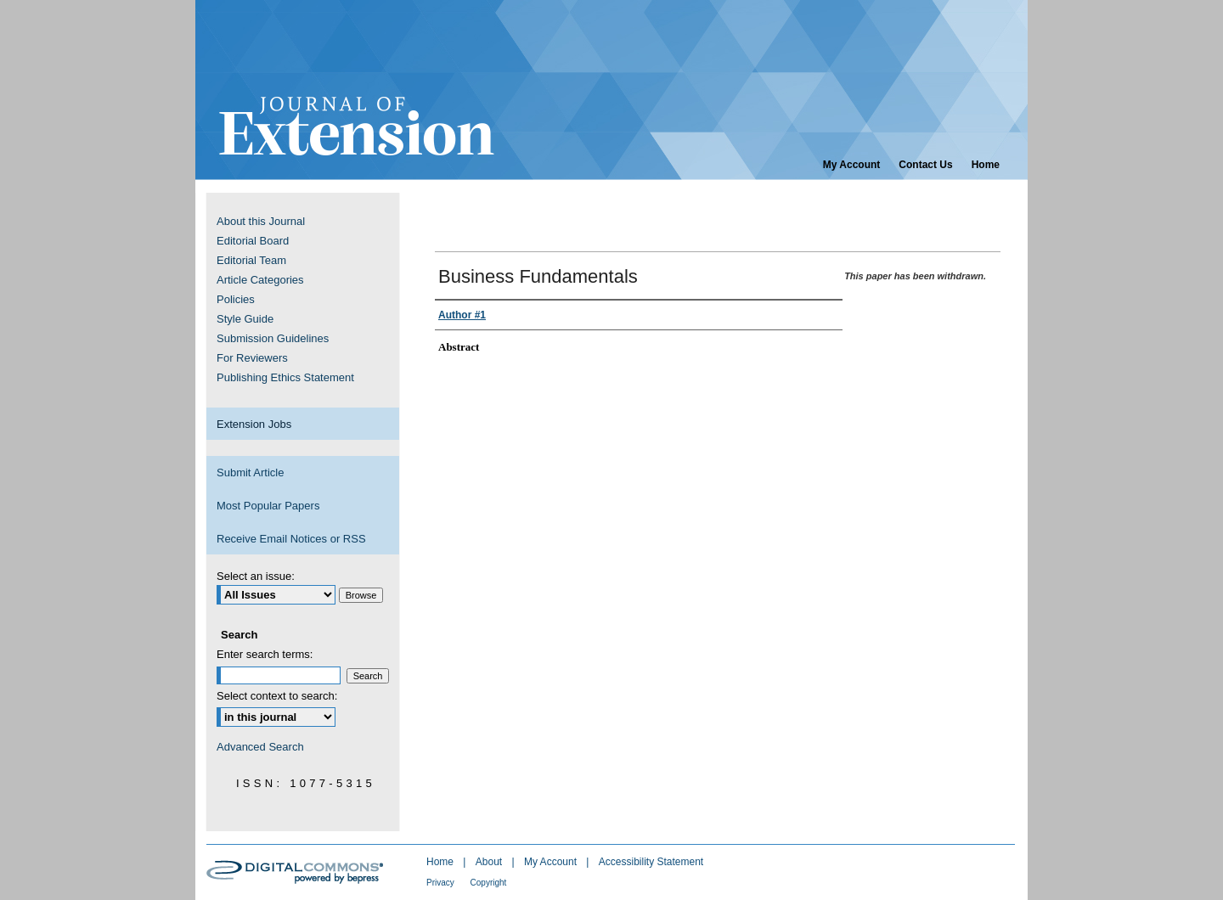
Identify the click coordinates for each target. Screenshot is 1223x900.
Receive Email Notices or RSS (291, 538)
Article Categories (260, 279)
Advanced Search (260, 746)
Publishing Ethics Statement (285, 377)
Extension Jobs (254, 424)
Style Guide (245, 318)
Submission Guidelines (273, 338)
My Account (551, 862)
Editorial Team (251, 260)
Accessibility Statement (651, 862)
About (490, 862)
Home (441, 862)
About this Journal (261, 221)
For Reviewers (252, 358)
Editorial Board (253, 240)
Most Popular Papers (268, 505)
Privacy (441, 882)
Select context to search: (277, 695)
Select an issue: (256, 576)
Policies (236, 299)
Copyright (489, 882)
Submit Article (250, 472)
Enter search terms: (265, 654)
